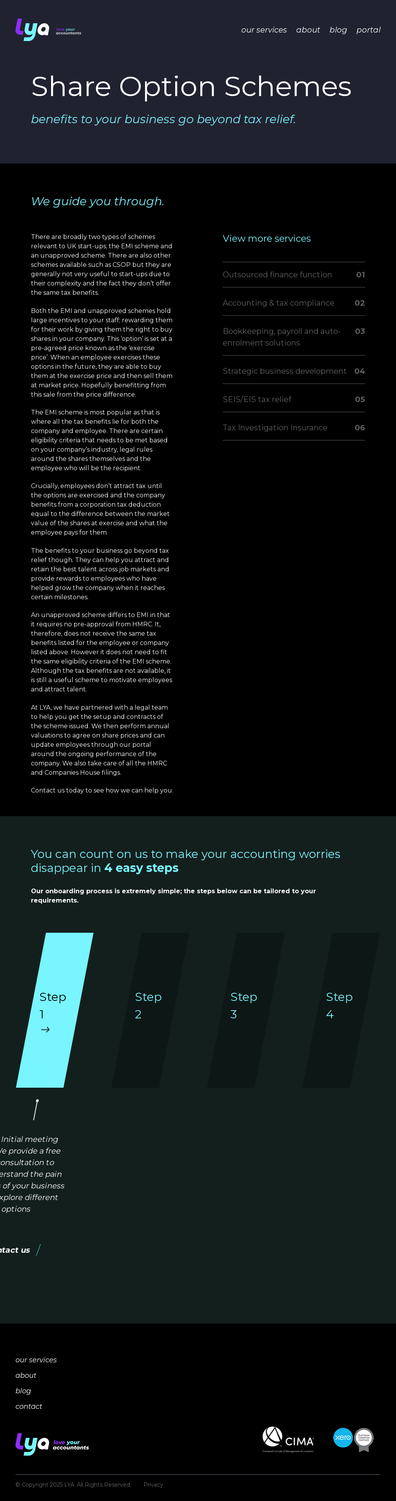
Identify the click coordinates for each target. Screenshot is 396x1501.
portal (369, 29)
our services (264, 29)
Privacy (153, 1484)
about (308, 29)
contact (28, 1406)
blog (338, 29)
